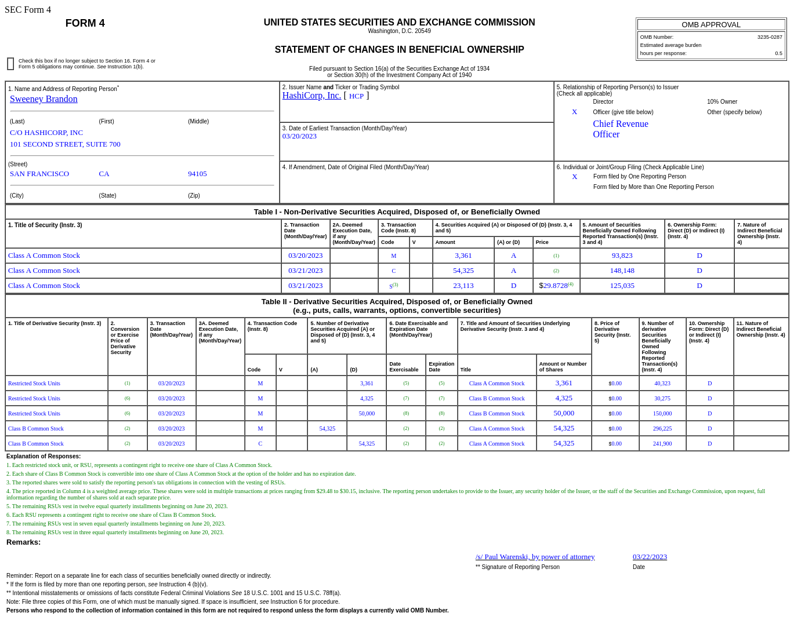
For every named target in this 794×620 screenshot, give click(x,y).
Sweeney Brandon (44, 99)
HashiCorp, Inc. (312, 95)
